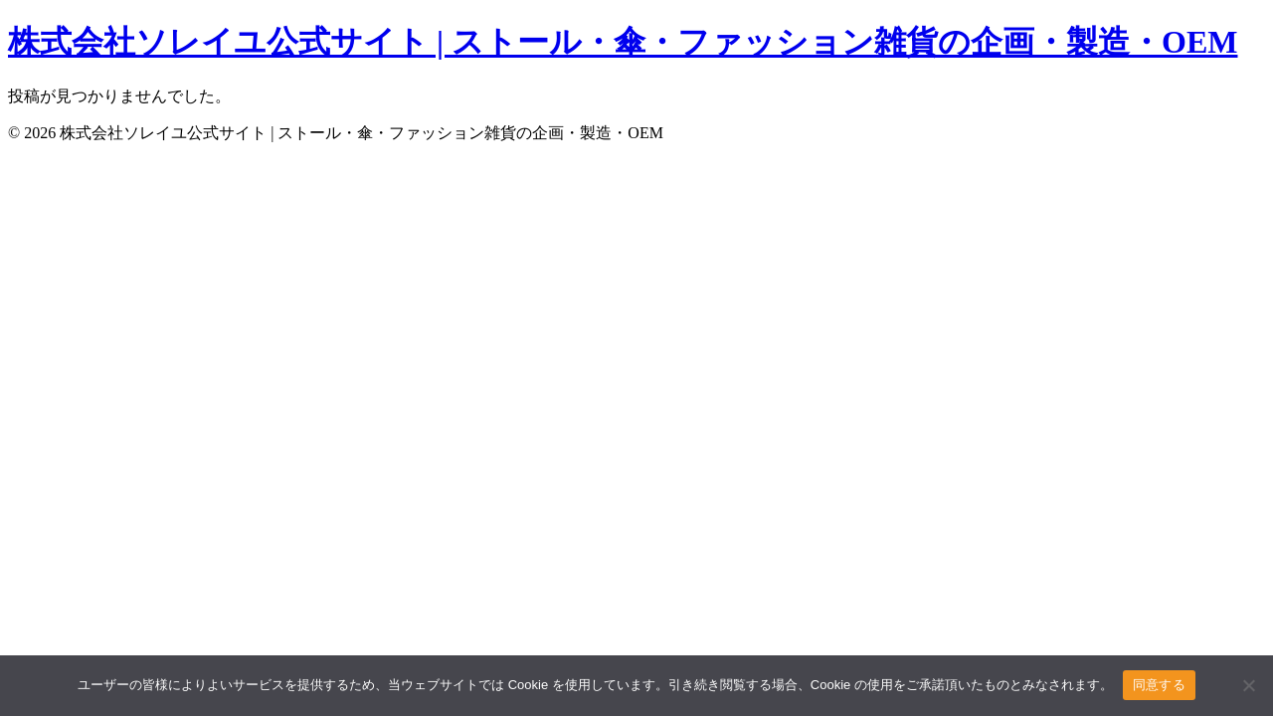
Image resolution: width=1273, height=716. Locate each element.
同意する (1159, 684)
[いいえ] (1248, 685)
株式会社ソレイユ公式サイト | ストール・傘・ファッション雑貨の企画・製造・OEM (622, 42)
